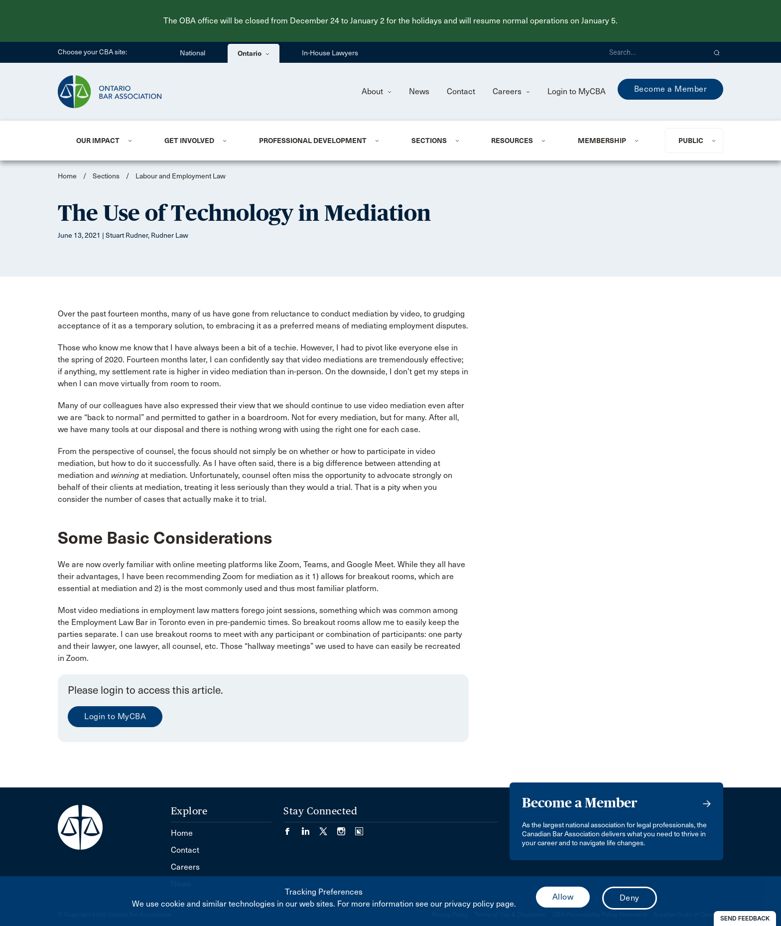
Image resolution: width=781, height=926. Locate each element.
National (192, 53)
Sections (429, 140)
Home (67, 176)
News (419, 91)
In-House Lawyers (330, 53)
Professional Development (313, 140)
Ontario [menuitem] (253, 53)
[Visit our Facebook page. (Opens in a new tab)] (292, 828)
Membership (602, 140)
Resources (512, 140)
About (376, 91)
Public (690, 140)
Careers (511, 91)
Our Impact (98, 140)
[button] (717, 52)
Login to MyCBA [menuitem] (576, 91)
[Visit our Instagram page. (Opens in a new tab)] (346, 828)
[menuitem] (108, 140)
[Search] (653, 52)
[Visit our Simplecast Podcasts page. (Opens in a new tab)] (359, 828)
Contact (461, 91)
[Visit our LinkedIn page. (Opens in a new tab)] (310, 828)
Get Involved (189, 140)
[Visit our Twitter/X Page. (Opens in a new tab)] (328, 828)
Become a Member (670, 89)
